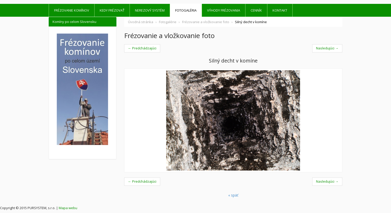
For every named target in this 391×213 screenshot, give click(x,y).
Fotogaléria (186, 10)
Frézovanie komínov (71, 10)
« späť (233, 195)
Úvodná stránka (140, 22)
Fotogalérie (167, 22)
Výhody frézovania (223, 10)
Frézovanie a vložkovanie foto (205, 22)
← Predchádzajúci (142, 48)
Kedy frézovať (112, 10)
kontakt (280, 10)
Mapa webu (68, 208)
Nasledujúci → (327, 48)
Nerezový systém (150, 10)
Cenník (256, 10)
